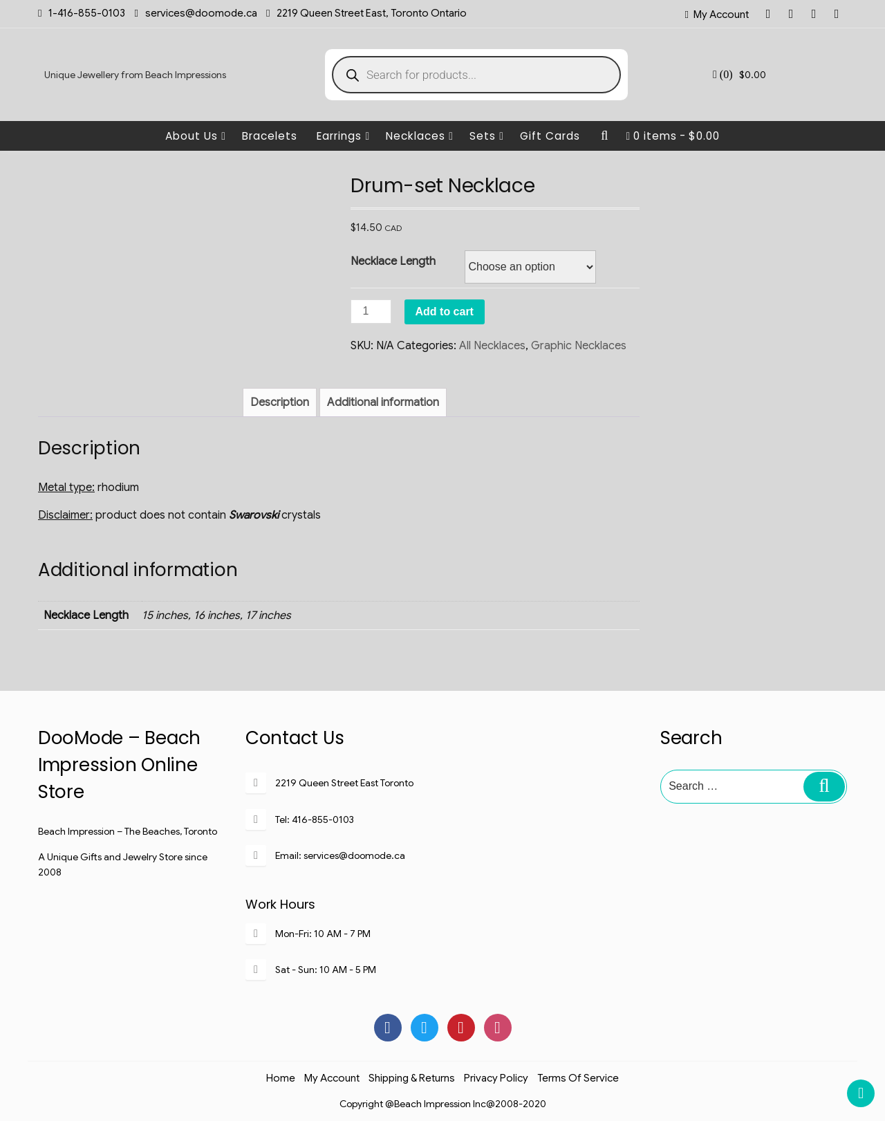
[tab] (280, 402)
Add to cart (445, 311)
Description (279, 402)
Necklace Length (393, 261)
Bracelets (269, 136)
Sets (486, 136)
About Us (195, 136)
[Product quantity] (371, 311)
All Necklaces (492, 346)
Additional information (383, 402)
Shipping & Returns (412, 1078)
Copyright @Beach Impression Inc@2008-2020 (442, 1103)
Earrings (343, 136)
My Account (721, 14)
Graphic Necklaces (578, 346)
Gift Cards (550, 136)
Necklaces (420, 136)
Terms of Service (578, 1078)
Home (280, 1078)
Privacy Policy (496, 1078)
